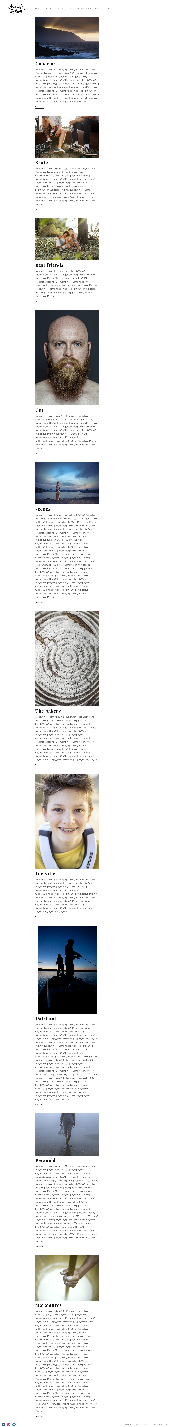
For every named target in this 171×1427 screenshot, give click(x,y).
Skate (41, 162)
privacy (138, 1424)
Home (37, 8)
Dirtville (45, 873)
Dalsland (45, 1018)
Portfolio (61, 8)
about (98, 8)
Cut (39, 410)
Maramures (48, 1305)
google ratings (128, 1424)
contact (107, 8)
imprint (146, 1424)
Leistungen (47, 8)
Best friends (49, 265)
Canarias (45, 63)
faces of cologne (84, 8)
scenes (43, 509)
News (72, 8)
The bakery (48, 711)
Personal (45, 1160)
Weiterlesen (39, 107)
